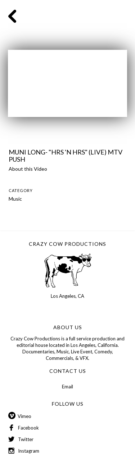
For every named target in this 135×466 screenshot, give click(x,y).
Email (67, 386)
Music (15, 199)
